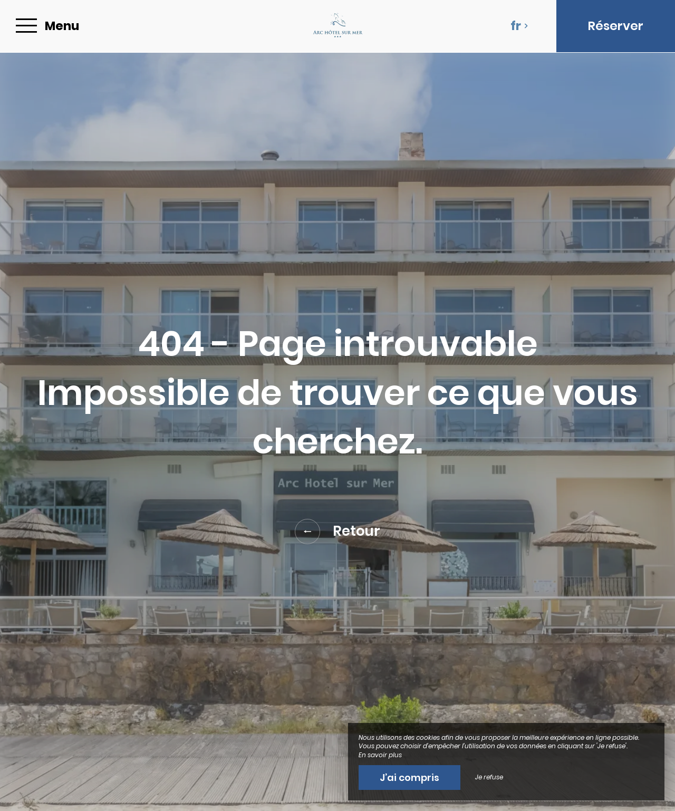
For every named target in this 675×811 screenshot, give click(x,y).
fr (519, 25)
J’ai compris (409, 777)
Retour (337, 531)
